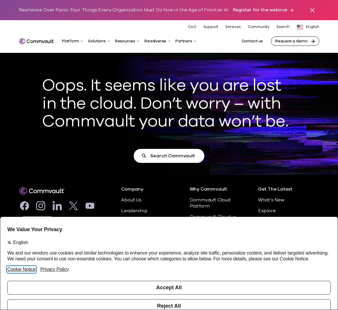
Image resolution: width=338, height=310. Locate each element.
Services (233, 26)
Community (258, 26)
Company (132, 189)
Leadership (134, 211)
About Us (131, 200)
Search (283, 27)
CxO (192, 26)
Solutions (96, 41)
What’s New (271, 200)
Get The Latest (275, 189)
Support (211, 26)
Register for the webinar (260, 10)
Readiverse (155, 41)
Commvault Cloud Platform (210, 203)
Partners (183, 41)
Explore (267, 211)
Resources (125, 41)
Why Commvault (208, 189)
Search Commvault (172, 156)
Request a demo (291, 41)
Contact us (252, 41)
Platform (70, 41)
